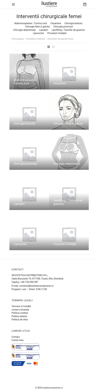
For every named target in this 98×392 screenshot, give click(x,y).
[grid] (48, 46)
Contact (16, 336)
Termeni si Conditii (21, 306)
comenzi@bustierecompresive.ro (36, 285)
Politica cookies (20, 313)
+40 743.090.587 (29, 282)
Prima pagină (18, 39)
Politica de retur (20, 319)
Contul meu (18, 340)
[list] (53, 46)
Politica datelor (19, 316)
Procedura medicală (35, 39)
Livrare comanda (20, 309)
